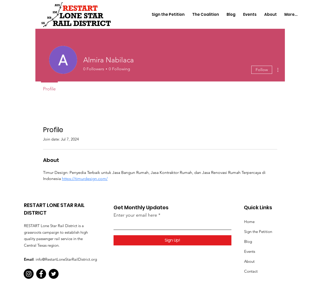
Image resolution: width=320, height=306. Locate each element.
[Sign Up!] (172, 240)
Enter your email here (135, 215)
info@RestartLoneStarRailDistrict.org (66, 259)
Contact (251, 271)
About (249, 261)
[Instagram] (29, 274)
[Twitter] (54, 274)
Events (249, 251)
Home (249, 221)
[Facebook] (41, 274)
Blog (248, 241)
